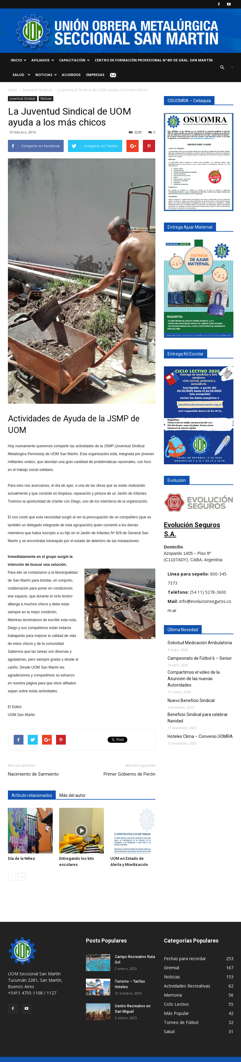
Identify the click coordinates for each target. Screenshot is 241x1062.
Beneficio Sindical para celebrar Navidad (198, 717)
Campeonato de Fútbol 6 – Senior (200, 658)
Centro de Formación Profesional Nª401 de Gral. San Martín (154, 60)
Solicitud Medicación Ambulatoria (200, 642)
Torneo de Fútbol (181, 1022)
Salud (20, 74)
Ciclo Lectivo (176, 1004)
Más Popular (176, 1013)
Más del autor (72, 795)
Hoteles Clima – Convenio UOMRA (200, 736)
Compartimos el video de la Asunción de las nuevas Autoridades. (194, 678)
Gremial (171, 967)
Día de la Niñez (21, 858)
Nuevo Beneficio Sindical (191, 700)
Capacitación (74, 60)
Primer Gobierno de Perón (129, 774)
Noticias (46, 74)
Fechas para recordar (185, 958)
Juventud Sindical (37, 89)
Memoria (173, 995)
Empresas (95, 74)
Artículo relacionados (32, 795)
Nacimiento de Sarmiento (33, 774)
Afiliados (42, 60)
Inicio (19, 60)
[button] (224, 67)
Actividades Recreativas (187, 986)
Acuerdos (71, 74)
